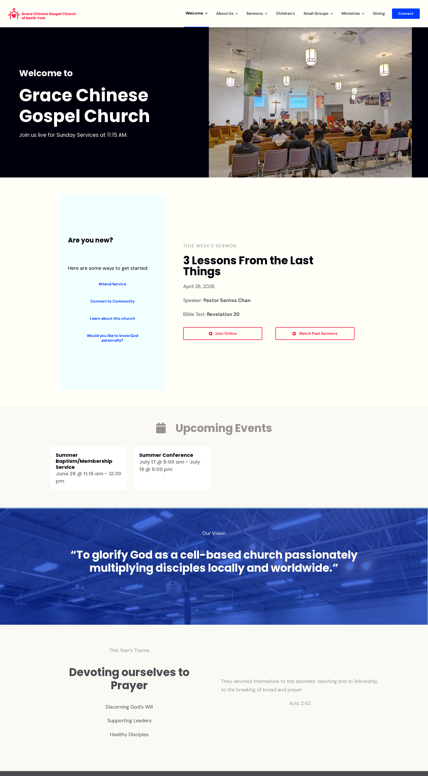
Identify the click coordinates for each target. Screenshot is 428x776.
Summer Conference (166, 455)
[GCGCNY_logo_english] (42, 10)
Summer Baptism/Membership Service (84, 461)
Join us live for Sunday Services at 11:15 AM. (73, 135)
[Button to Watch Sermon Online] (222, 333)
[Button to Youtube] (315, 333)
